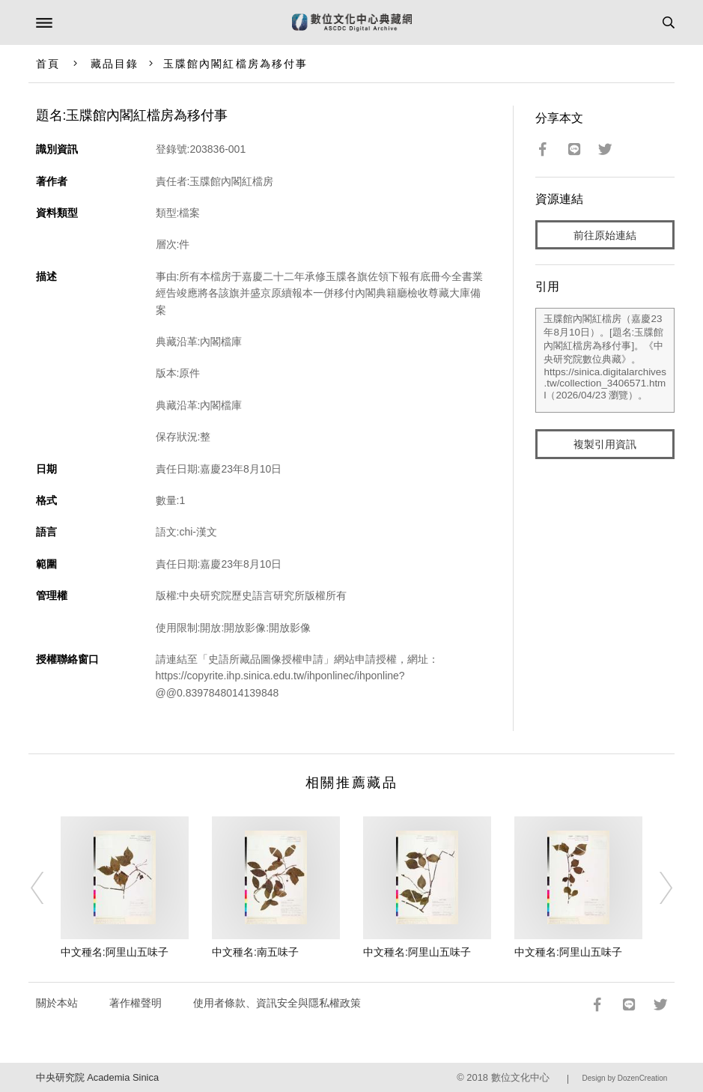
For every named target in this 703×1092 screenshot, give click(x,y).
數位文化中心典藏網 (352, 22)
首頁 (48, 64)
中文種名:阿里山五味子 (114, 952)
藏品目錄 (115, 64)
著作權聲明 (135, 1003)
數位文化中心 (520, 1077)
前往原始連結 (604, 235)
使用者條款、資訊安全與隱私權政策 (277, 1003)
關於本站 (57, 1003)
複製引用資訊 (604, 444)
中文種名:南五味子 (255, 952)
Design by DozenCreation (624, 1078)
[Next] (657, 887)
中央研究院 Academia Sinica (97, 1077)
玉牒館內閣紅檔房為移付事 (235, 64)
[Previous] (46, 887)
